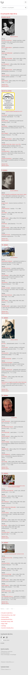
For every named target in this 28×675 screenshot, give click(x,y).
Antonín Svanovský (6, 591)
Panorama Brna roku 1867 (8, 615)
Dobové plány (5, 617)
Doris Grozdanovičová (7, 69)
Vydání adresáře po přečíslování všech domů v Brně (14, 194)
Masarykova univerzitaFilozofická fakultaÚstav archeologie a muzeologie (8, 653)
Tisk (12, 608)
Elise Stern (4, 496)
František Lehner (6, 532)
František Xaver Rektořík (7, 490)
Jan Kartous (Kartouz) (7, 295)
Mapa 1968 (4, 623)
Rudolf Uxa (4, 519)
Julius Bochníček (5, 432)
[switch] (2, 640)
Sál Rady (3, 626)
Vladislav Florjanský (6, 358)
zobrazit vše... (5, 84)
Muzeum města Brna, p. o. (7, 662)
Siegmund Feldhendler (7, 53)
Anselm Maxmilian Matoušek (9, 507)
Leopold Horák (5, 579)
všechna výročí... (5, 86)
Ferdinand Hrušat (6, 234)
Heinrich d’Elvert (6, 75)
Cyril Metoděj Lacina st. (7, 596)
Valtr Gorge (4, 461)
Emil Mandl (4, 115)
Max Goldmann (5, 501)
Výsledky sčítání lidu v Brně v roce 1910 (11, 144)
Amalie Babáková (6, 454)
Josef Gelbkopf (5, 275)
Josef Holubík (5, 80)
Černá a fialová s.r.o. (6, 669)
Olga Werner (5, 282)
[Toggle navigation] (25, 2)
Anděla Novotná (5, 208)
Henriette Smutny (6, 268)
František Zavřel (5, 306)
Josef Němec (4, 126)
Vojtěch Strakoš (5, 227)
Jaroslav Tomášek (6, 288)
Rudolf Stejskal (5, 585)
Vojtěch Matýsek (6, 436)
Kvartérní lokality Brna (7, 628)
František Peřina (5, 151)
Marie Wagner (5, 133)
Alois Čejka (4, 212)
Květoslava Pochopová (7, 362)
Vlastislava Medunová (7, 369)
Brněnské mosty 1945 (7, 621)
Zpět (7, 608)
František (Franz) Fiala (7, 557)
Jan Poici (4, 343)
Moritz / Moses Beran (7, 47)
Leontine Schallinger (6, 574)
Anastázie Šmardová (7, 139)
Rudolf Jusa (4, 223)
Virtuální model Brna (6, 613)
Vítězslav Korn (5, 353)
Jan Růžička (4, 376)
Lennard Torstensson (7, 40)
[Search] (14, 7)
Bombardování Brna (6, 619)
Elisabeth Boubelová (6, 158)
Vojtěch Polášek (5, 442)
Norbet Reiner (5, 120)
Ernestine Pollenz (6, 563)
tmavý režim (6, 640)
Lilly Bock (4, 568)
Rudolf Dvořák (5, 449)
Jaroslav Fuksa (5, 218)
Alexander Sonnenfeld (7, 58)
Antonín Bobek (5, 512)
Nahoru (2, 608)
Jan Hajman (4, 525)
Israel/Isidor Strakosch (7, 261)
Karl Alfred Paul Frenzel (7, 427)
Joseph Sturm (5, 203)
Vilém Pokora (5, 300)
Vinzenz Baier (5, 347)
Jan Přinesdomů (5, 64)
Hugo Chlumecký (6, 421)
